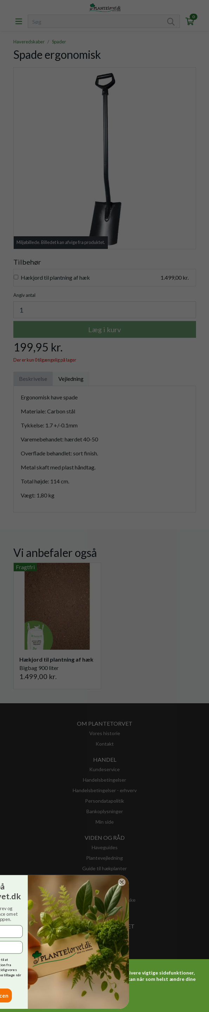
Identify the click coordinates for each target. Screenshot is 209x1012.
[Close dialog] (59, 882)
